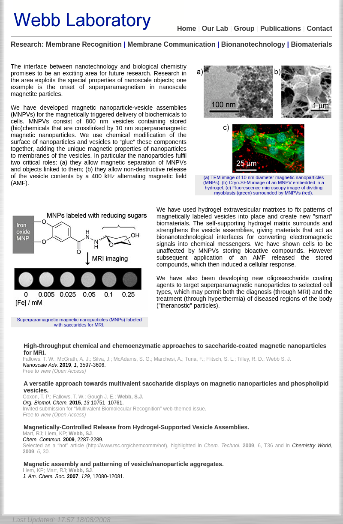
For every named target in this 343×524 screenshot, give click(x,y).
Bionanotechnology (253, 44)
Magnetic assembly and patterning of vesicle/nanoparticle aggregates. (124, 464)
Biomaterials (311, 44)
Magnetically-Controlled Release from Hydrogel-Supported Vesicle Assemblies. (136, 427)
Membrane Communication (171, 44)
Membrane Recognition (84, 44)
